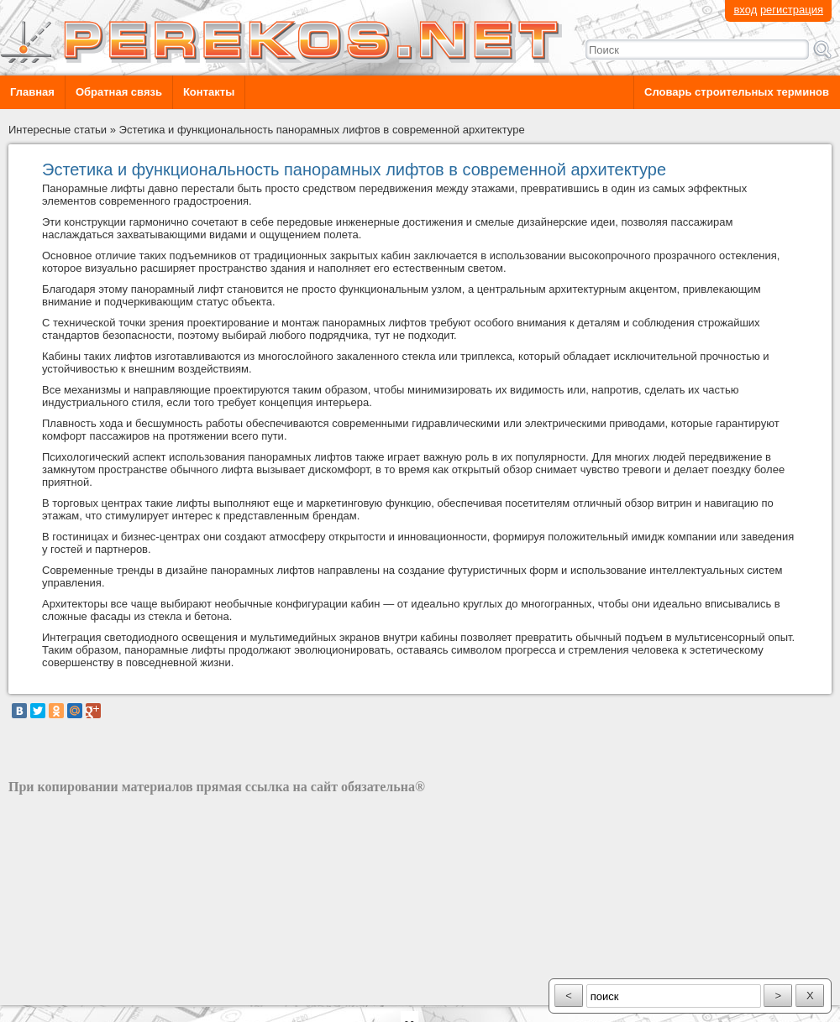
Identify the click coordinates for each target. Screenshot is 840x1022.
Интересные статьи (57, 129)
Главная (32, 92)
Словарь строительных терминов (736, 92)
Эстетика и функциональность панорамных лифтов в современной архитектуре (322, 129)
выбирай (244, 335)
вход (745, 9)
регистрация (791, 9)
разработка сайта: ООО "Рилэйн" (92, 990)
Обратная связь (119, 92)
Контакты (208, 92)
